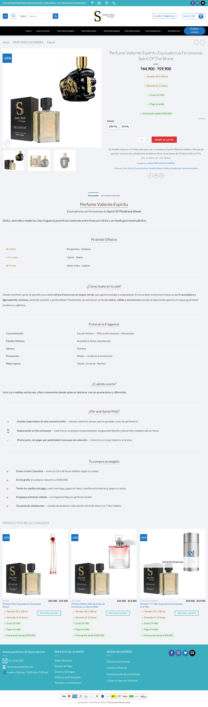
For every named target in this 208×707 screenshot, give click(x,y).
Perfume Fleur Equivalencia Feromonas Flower (22, 605)
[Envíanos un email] (203, 3)
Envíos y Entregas (65, 671)
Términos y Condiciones (68, 682)
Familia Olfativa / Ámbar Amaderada (165, 168)
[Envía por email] (161, 175)
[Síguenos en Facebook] (192, 3)
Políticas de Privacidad (67, 677)
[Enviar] (55, 16)
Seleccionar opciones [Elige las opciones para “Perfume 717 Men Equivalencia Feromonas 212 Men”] (186, 613)
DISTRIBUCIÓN (175, 31)
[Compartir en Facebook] (150, 175)
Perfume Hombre (190, 168)
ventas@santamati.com (18, 666)
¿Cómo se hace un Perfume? (122, 680)
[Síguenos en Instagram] (198, 3)
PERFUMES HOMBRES (28, 42)
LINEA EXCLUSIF (44, 31)
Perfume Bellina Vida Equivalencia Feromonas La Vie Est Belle (88, 605)
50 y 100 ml (129, 168)
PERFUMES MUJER (90, 31)
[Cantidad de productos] (142, 140)
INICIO (28, 31)
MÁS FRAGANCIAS (154, 31)
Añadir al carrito (164, 139)
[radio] (113, 126)
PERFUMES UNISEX (132, 31)
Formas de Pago (63, 666)
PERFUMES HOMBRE (66, 31)
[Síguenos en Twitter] (185, 653)
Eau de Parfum (141, 168)
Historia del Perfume (118, 661)
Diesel (51, 42)
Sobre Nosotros (63, 660)
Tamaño (110, 121)
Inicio (6, 42)
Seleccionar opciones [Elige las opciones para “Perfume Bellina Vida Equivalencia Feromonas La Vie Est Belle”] (118, 613)
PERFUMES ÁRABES (112, 31)
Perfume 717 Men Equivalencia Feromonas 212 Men (161, 605)
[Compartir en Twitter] (156, 175)
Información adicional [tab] (110, 195)
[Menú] (5, 16)
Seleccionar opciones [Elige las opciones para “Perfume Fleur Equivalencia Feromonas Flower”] (49, 613)
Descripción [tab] (92, 195)
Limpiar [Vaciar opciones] (201, 118)
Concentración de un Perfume (123, 674)
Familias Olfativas (117, 667)
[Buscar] (13, 16)
